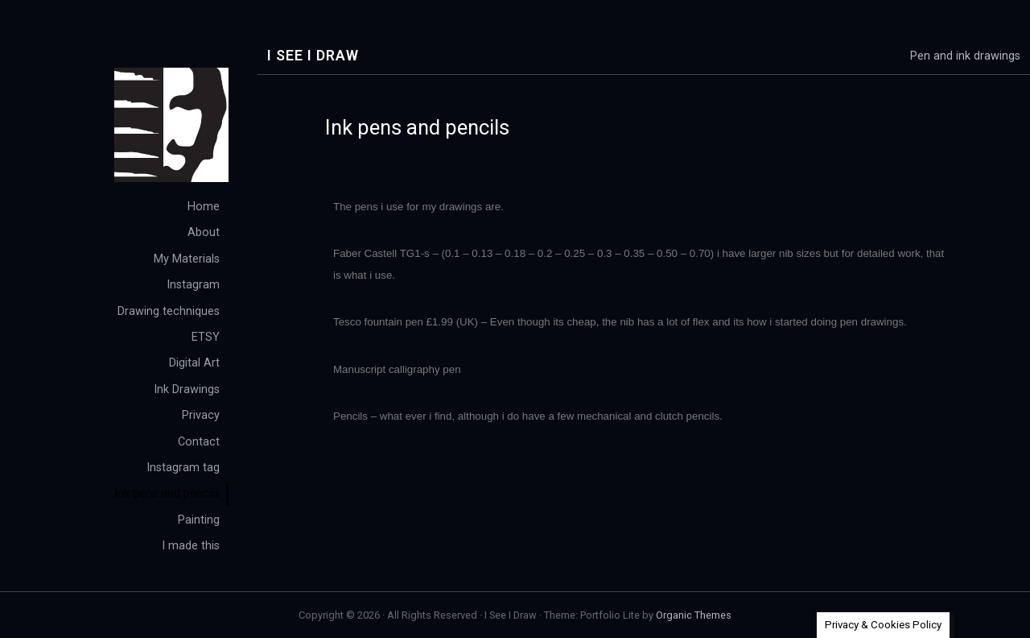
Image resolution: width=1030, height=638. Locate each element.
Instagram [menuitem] (193, 285)
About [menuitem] (203, 232)
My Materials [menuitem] (187, 259)
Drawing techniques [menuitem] (168, 311)
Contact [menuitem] (199, 442)
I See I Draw (313, 56)
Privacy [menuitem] (201, 415)
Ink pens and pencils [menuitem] (167, 493)
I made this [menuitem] (191, 546)
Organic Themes (693, 615)
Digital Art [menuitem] (194, 363)
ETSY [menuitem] (206, 337)
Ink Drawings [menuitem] (187, 389)
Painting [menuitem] (199, 520)
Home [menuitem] (203, 206)
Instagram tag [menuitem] (183, 467)
